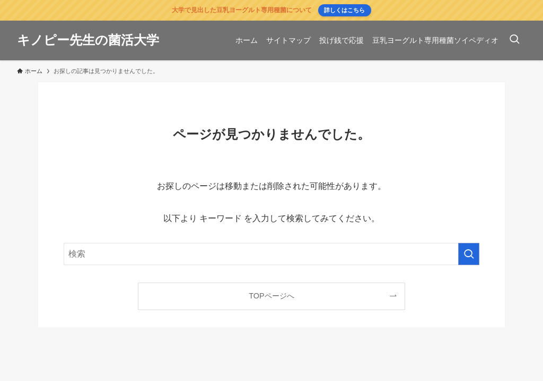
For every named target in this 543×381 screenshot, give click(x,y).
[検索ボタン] (514, 40)
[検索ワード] (271, 254)
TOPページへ (271, 296)
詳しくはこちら (344, 10)
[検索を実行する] (468, 254)
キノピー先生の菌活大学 (88, 40)
